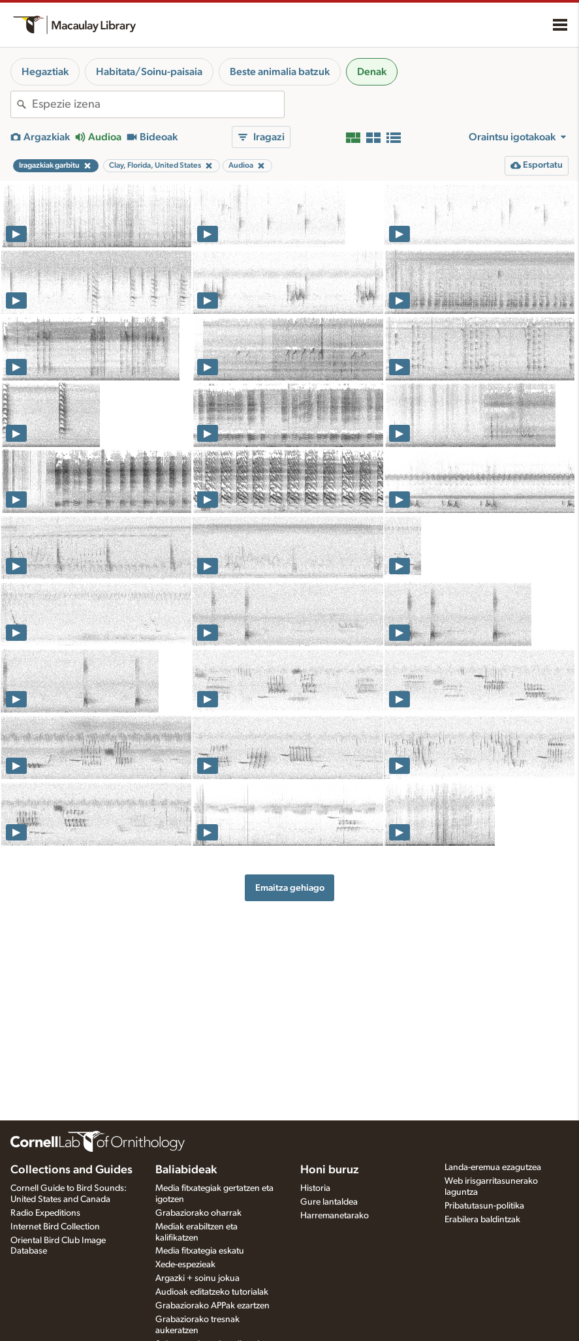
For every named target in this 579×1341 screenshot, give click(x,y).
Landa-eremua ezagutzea (493, 1167)
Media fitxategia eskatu (199, 1251)
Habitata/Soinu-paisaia (149, 72)
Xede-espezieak (185, 1264)
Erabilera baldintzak (482, 1219)
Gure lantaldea (329, 1202)
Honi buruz (329, 1170)
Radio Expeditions (45, 1213)
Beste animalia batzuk (280, 72)
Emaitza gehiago (289, 888)
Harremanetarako (334, 1215)
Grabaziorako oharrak (198, 1213)
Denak (371, 72)
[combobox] (158, 104)
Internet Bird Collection (55, 1226)
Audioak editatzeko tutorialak (211, 1292)
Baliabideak (186, 1170)
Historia (315, 1188)
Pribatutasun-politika (484, 1205)
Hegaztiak (45, 72)
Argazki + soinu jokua (197, 1278)
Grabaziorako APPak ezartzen (212, 1305)
